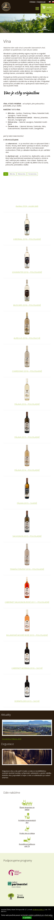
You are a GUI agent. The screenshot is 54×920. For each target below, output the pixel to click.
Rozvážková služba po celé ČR (27, 842)
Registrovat (41, 2)
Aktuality (6, 714)
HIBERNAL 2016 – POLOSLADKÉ (27, 239)
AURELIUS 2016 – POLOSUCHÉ (27, 338)
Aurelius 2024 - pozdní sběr (27, 206)
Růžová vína (21, 174)
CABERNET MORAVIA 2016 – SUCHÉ (27, 668)
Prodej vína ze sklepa (27, 830)
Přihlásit (32, 2)
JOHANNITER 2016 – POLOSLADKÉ (27, 272)
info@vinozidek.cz (38, 910)
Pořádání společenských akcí (27, 818)
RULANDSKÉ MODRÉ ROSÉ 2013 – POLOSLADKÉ (27, 635)
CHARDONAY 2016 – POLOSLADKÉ (27, 371)
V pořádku (27, 918)
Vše (6, 174)
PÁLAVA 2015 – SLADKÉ (27, 503)
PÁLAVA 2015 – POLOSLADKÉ (27, 437)
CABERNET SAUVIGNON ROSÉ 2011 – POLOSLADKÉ (27, 602)
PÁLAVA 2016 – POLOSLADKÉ (27, 404)
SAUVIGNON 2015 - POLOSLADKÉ (27, 536)
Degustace (7, 744)
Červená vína (32, 174)
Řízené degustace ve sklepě (27, 805)
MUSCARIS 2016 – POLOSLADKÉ (27, 305)
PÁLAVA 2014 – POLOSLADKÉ (27, 470)
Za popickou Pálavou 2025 (11, 739)
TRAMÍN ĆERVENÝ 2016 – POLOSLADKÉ (27, 569)
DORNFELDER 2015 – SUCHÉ (27, 701)
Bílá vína (12, 174)
